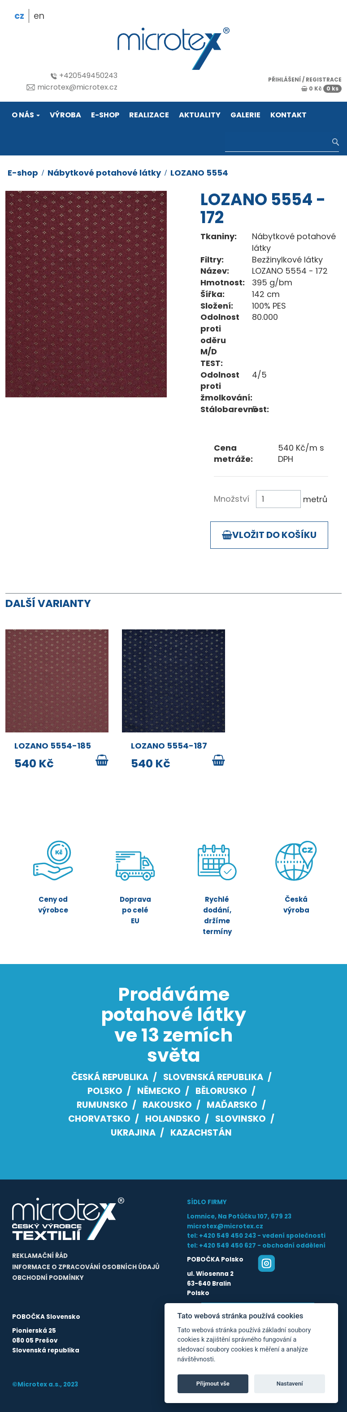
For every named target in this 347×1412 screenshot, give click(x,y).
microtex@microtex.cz (71, 87)
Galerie (245, 115)
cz (19, 16)
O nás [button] (26, 115)
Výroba (65, 115)
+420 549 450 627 (227, 1245)
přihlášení (284, 79)
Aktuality (200, 115)
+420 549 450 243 (227, 1235)
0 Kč (321, 88)
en (39, 16)
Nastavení (290, 1383)
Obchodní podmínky (48, 1278)
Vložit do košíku (269, 535)
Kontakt (288, 115)
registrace (324, 79)
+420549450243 (84, 75)
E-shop (105, 115)
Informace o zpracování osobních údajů (86, 1267)
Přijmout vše (213, 1383)
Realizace (149, 115)
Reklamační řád (40, 1256)
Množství (231, 498)
